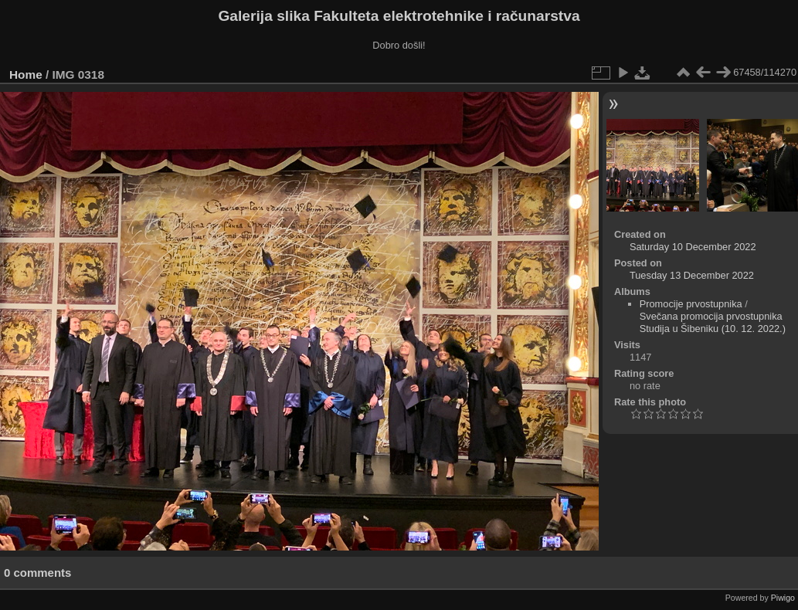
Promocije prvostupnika (691, 304)
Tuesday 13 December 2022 (692, 275)
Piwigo (783, 597)
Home (25, 74)
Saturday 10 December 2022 (693, 246)
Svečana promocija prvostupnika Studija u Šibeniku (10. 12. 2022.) (713, 322)
